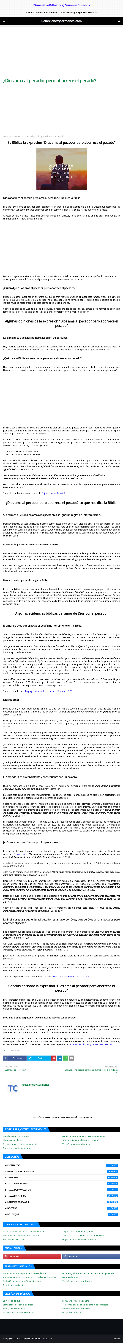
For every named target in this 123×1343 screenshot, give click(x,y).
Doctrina (62, 1208)
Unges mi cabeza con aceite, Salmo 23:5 (81, 1239)
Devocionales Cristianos (62, 1171)
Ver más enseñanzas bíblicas (76, 1308)
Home (117, 1338)
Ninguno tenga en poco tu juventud (20, 1144)
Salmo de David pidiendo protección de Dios (83, 1235)
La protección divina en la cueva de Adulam (23, 1231)
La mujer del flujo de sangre (75, 1300)
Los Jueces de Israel (71, 1312)
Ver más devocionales (13, 1239)
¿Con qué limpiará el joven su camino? (80, 1140)
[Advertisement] (61, 53)
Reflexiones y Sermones (35, 1084)
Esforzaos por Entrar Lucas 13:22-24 (71, 976)
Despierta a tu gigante (13, 1285)
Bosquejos (62, 1214)
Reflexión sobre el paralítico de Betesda (22, 1281)
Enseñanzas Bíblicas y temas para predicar (90, 1044)
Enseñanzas (14, 136)
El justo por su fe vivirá (53, 493)
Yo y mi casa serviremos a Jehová (78, 1231)
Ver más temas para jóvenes (76, 1144)
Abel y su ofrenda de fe (14, 1308)
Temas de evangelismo (62, 1189)
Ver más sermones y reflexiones (77, 1281)
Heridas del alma (70, 1277)
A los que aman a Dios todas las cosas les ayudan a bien (30, 1277)
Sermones (62, 1177)
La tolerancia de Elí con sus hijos (18, 1312)
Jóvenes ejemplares (12, 1140)
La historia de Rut (11, 1300)
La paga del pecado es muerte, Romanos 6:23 (48, 691)
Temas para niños (62, 1195)
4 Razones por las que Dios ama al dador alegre (85, 1304)
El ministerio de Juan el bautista (18, 1304)
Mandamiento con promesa (16, 1136)
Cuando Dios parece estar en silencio (21, 1235)
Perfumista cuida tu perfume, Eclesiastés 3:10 (24, 1273)
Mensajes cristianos (62, 1202)
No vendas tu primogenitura (16, 1148)
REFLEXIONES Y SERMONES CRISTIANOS (36, 1338)
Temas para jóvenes (62, 1183)
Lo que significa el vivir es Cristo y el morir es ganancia (88, 1273)
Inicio (5, 136)
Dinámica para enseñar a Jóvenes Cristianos (83, 1136)
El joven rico (20, 854)
